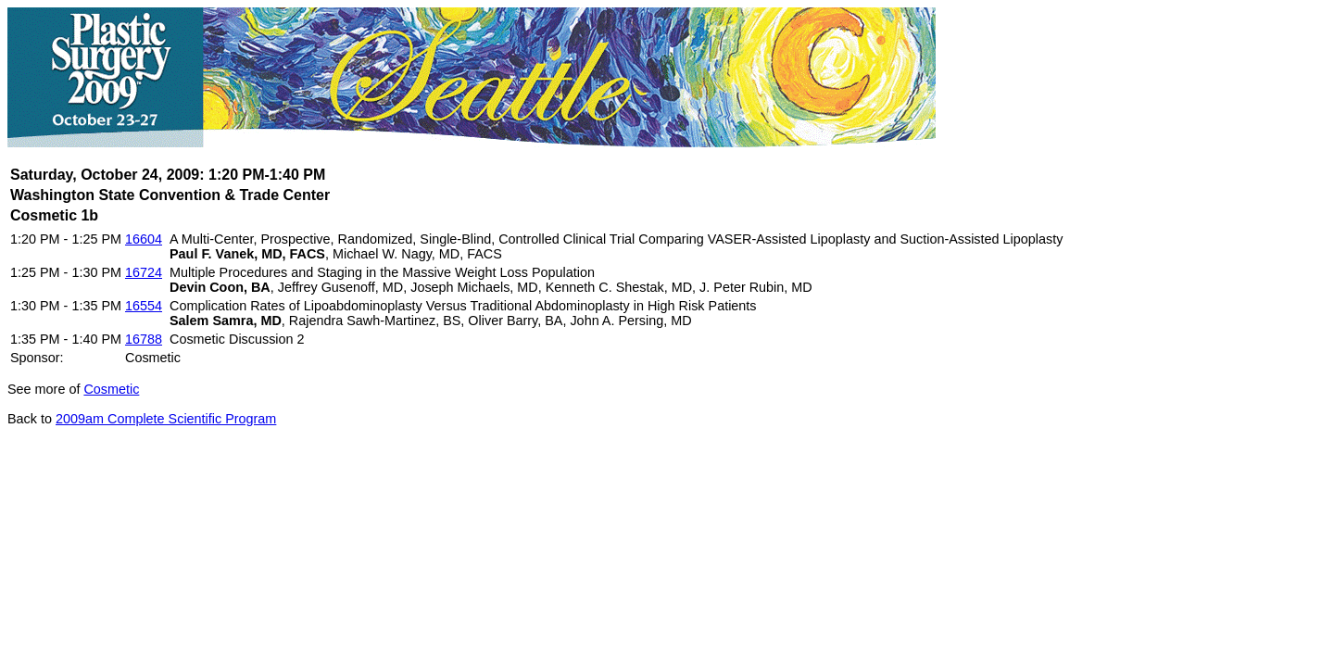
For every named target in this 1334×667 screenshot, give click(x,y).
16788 (143, 339)
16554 (143, 305)
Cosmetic (111, 389)
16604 (143, 239)
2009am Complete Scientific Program (166, 418)
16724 (143, 272)
